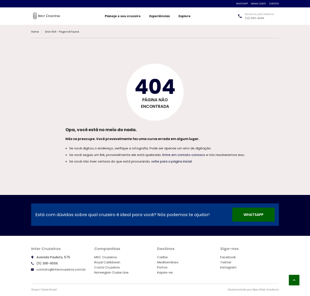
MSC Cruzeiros (105, 257)
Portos (162, 267)
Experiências (159, 16)
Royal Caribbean (107, 262)
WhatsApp (242, 3)
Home (35, 31)
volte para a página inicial (171, 161)
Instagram (228, 267)
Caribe (162, 257)
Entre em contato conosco (183, 155)
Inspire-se (165, 272)
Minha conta (258, 3)
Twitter (225, 262)
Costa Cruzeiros (107, 267)
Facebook (228, 257)
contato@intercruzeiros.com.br (61, 269)
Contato (274, 3)
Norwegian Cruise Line (111, 272)
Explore (185, 16)
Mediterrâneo (168, 262)
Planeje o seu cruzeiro (123, 16)
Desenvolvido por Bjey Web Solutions (253, 290)
